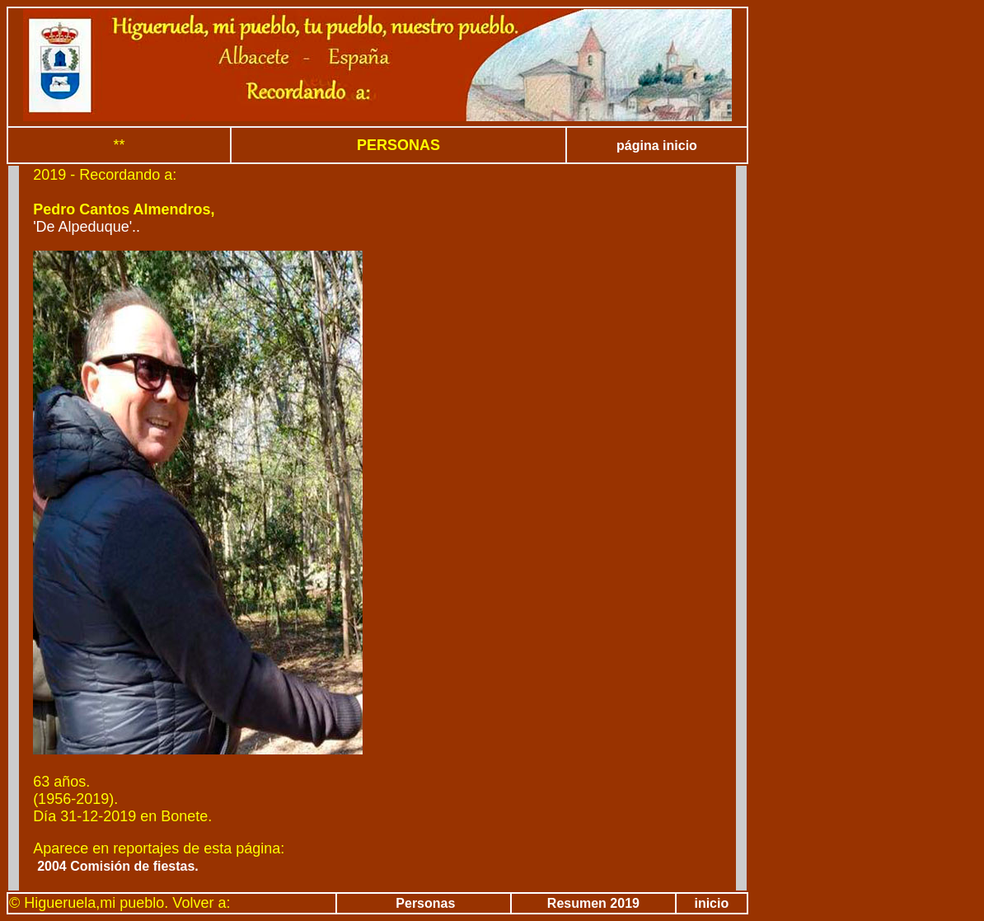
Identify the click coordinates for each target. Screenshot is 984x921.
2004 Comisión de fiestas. (118, 866)
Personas (423, 903)
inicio (711, 903)
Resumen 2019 (593, 903)
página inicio (656, 146)
